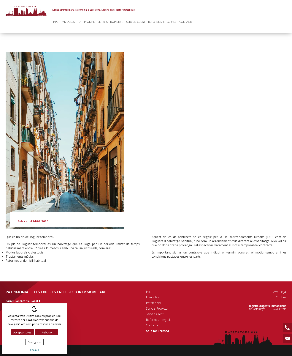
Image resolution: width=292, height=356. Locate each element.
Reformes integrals (162, 21)
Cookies (281, 297)
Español (274, 2)
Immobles (68, 21)
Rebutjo (47, 332)
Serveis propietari (110, 21)
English (282, 2)
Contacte (186, 21)
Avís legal (279, 292)
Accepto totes (22, 332)
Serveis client (135, 21)
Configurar (34, 342)
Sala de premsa (157, 331)
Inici (55, 21)
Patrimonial (86, 21)
